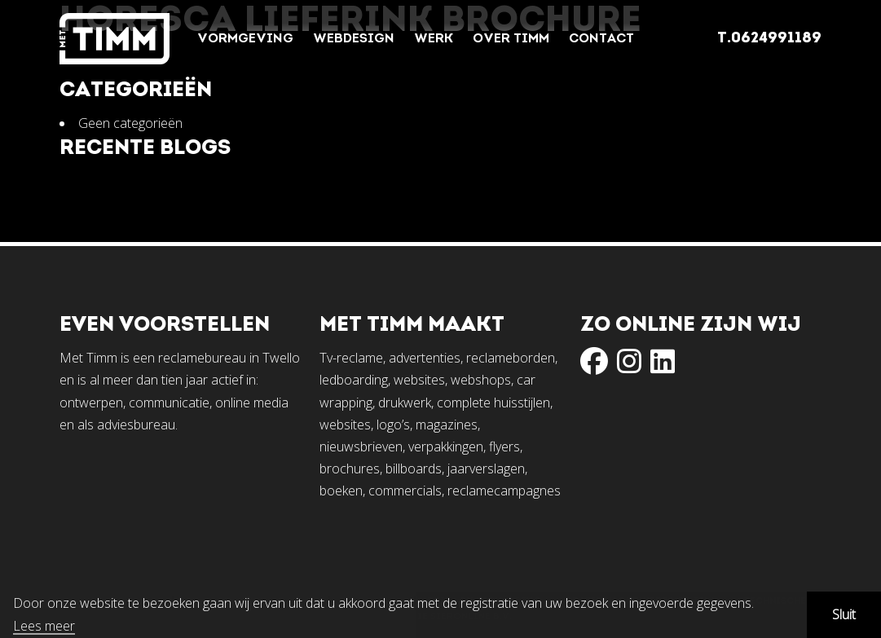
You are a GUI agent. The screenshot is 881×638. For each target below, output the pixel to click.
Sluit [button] (844, 614)
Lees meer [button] (44, 626)
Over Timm (511, 39)
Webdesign (353, 39)
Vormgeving (245, 39)
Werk (433, 39)
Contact (601, 39)
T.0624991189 (769, 38)
